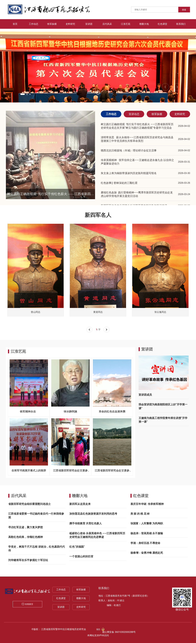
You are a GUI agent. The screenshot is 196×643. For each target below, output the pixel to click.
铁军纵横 (81, 589)
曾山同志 (35, 312)
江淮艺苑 (18, 351)
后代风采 (18, 496)
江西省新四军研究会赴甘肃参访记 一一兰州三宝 (112, 472)
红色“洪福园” (77, 546)
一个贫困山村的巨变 (81, 556)
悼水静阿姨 (70, 411)
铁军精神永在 (29, 411)
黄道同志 (98, 312)
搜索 (184, 10)
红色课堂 (140, 496)
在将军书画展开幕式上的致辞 (29, 470)
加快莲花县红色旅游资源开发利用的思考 (93, 513)
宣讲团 (60, 607)
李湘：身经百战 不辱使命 (145, 543)
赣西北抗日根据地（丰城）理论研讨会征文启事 (129, 150)
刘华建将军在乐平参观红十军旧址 (28, 560)
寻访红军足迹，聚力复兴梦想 (25, 527)
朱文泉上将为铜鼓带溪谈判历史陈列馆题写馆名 (129, 173)
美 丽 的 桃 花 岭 (140, 513)
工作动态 (61, 589)
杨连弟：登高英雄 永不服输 (146, 533)
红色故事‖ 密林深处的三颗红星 (119, 182)
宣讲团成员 (145, 394)
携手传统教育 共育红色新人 (85, 523)
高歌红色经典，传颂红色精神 (25, 536)
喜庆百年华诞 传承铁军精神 (147, 503)
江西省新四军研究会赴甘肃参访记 (70, 472)
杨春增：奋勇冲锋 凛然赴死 (146, 552)
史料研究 (81, 607)
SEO (98, 629)
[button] (22, 94)
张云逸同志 (160, 312)
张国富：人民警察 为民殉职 (146, 523)
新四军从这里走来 (80, 503)
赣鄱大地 (79, 496)
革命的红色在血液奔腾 (112, 411)
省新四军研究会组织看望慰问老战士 (29, 503)
